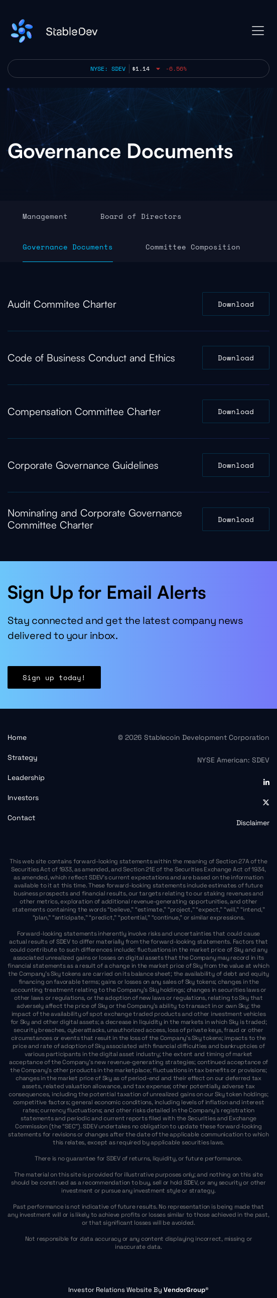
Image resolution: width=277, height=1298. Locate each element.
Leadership (26, 777)
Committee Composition (193, 246)
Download (236, 304)
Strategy (23, 757)
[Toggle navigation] (257, 30)
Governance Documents (68, 246)
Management (45, 216)
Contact (21, 817)
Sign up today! (54, 687)
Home (17, 737)
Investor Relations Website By (138, 1289)
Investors (23, 797)
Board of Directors (141, 216)
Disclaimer (252, 822)
